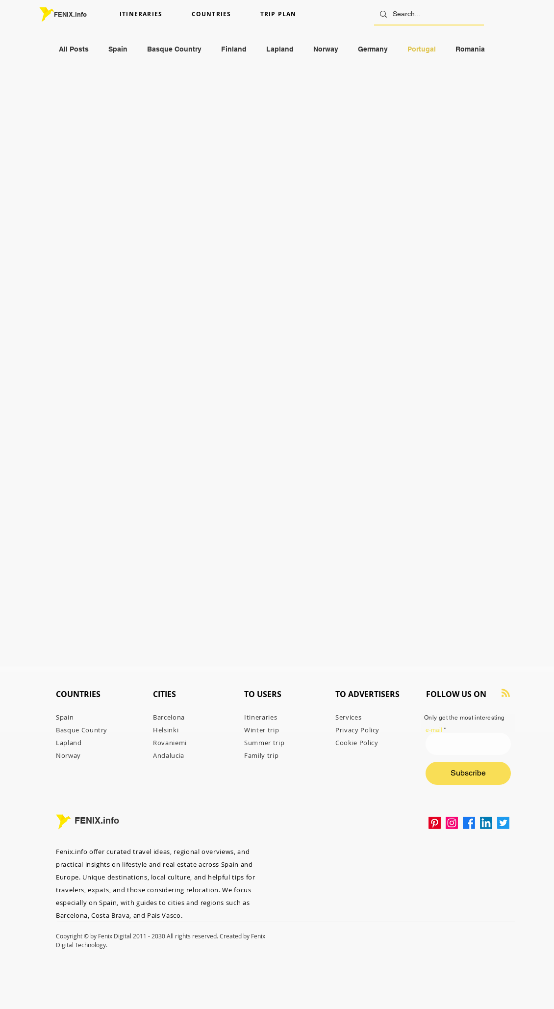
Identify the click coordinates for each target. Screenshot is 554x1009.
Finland (234, 49)
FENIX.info (70, 14)
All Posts (74, 49)
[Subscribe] (468, 773)
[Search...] (428, 14)
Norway (325, 49)
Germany (373, 49)
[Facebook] (469, 823)
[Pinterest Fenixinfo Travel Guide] (434, 823)
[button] (151, 14)
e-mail (434, 730)
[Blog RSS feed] (506, 693)
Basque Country (174, 49)
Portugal (421, 49)
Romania (470, 49)
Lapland (280, 49)
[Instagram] (452, 823)
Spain (117, 49)
